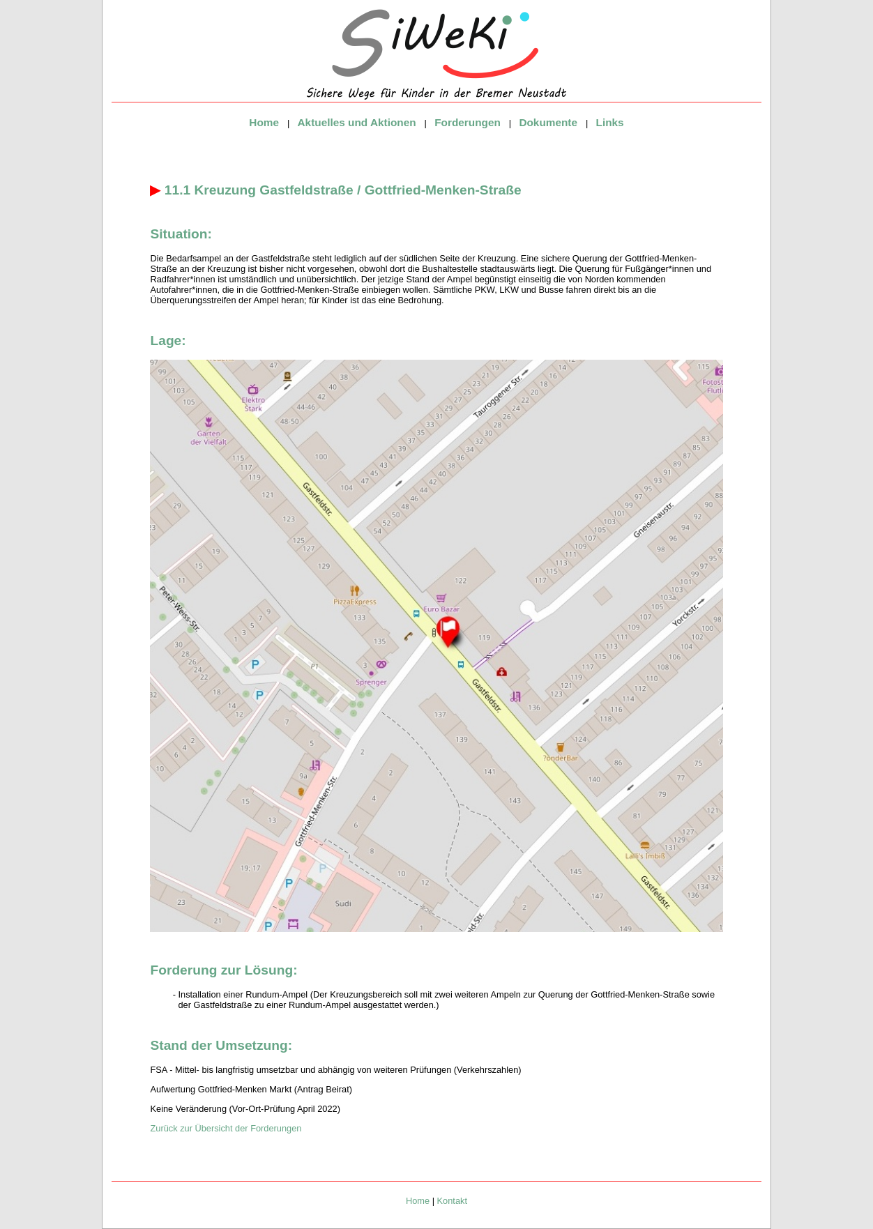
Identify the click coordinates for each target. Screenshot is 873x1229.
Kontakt (452, 1201)
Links (610, 122)
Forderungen (467, 122)
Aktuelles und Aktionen (357, 122)
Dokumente (548, 122)
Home (264, 122)
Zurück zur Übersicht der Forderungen (225, 1128)
